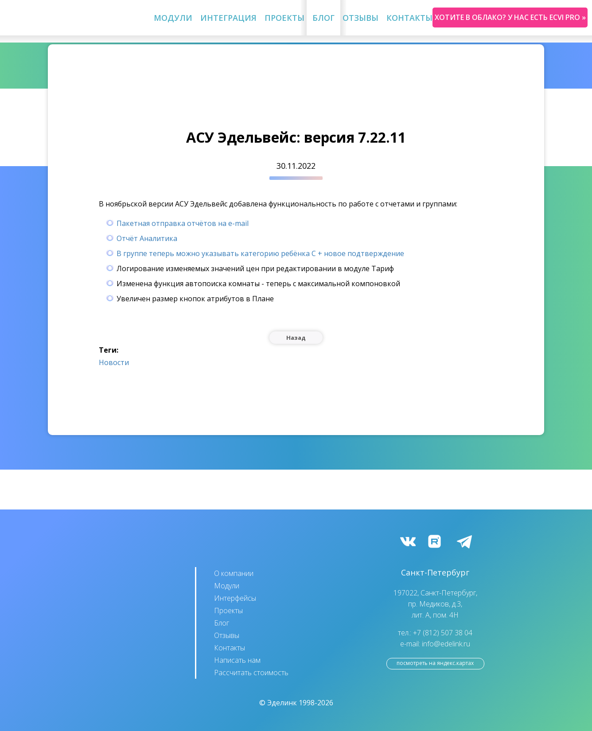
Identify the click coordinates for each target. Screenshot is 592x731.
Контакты (409, 17)
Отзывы (360, 17)
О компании (233, 573)
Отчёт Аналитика (147, 238)
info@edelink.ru (446, 644)
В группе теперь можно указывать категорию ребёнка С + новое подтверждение (260, 253)
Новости (114, 362)
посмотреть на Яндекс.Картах (435, 663)
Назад (296, 338)
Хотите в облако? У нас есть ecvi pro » (510, 17)
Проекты (284, 17)
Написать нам (237, 660)
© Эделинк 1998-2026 (296, 703)
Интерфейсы (235, 598)
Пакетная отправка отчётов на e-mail (183, 223)
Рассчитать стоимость (251, 672)
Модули (173, 17)
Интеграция (228, 17)
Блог (323, 17)
